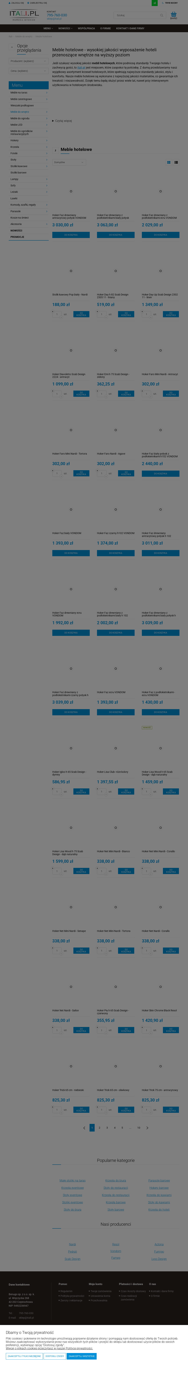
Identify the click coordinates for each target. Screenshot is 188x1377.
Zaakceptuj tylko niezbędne (24, 1356)
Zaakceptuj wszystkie (82, 1356)
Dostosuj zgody (55, 1356)
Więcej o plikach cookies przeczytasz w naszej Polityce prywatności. (49, 1348)
